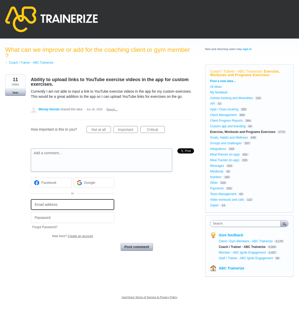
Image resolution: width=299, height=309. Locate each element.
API (212, 103)
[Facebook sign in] (51, 183)
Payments (217, 188)
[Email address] (72, 204)
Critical (156, 130)
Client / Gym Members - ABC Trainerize (246, 241)
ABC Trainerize (232, 268)
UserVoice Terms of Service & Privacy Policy (149, 297)
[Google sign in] (94, 183)
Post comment (136, 247)
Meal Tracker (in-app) (224, 160)
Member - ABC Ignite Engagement (243, 252)
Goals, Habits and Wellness (229, 137)
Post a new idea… (223, 81)
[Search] (284, 223)
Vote (15, 92)
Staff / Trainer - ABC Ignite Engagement (246, 258)
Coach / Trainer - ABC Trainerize (236, 71)
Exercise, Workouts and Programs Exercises (245, 73)
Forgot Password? (44, 227)
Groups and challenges (226, 143)
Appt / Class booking (224, 109)
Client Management (223, 115)
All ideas (216, 87)
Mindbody (217, 171)
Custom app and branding (228, 126)
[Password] (72, 217)
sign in (247, 49)
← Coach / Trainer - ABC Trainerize (29, 62)
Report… (112, 109)
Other (214, 183)
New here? (72, 236)
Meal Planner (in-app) (225, 154)
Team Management (223, 194)
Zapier (214, 205)
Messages (217, 166)
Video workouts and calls (227, 199)
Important (128, 130)
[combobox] (247, 223)
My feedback (219, 92)
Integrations (218, 149)
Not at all (101, 130)
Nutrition (216, 177)
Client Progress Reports (226, 120)
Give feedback (231, 235)
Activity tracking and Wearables (231, 98)
